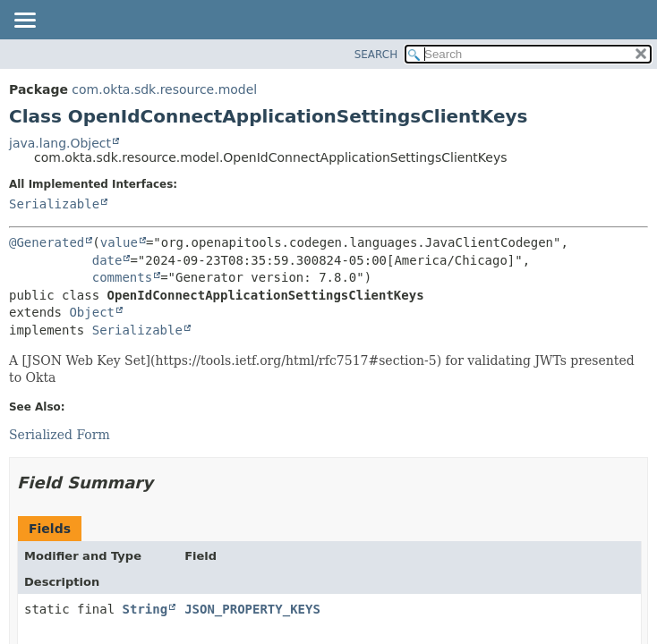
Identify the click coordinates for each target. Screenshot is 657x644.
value (119, 242)
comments (122, 277)
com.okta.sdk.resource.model (164, 89)
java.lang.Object (60, 143)
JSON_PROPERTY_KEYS (252, 609)
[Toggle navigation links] (24, 21)
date (107, 260)
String (145, 609)
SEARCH (376, 54)
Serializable (54, 204)
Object (92, 312)
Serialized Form (59, 435)
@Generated (46, 242)
